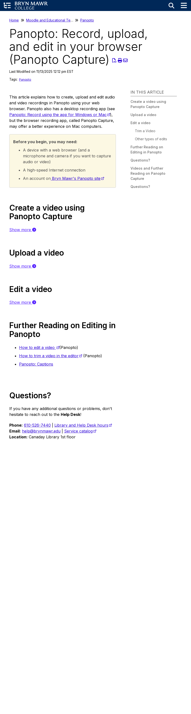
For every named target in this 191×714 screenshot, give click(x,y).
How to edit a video (37, 347)
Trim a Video (145, 131)
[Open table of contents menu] (7, 5)
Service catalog (78, 431)
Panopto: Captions (36, 364)
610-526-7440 (37, 425)
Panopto (87, 20)
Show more (22, 229)
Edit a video (141, 123)
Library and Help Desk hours (81, 425)
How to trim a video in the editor (49, 355)
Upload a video (143, 115)
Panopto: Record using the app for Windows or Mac (58, 114)
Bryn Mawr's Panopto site (76, 178)
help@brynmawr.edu (41, 431)
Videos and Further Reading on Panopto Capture (148, 173)
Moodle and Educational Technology (56, 20)
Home (14, 20)
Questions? (140, 160)
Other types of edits (151, 139)
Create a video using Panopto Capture (148, 104)
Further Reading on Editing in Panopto (147, 149)
